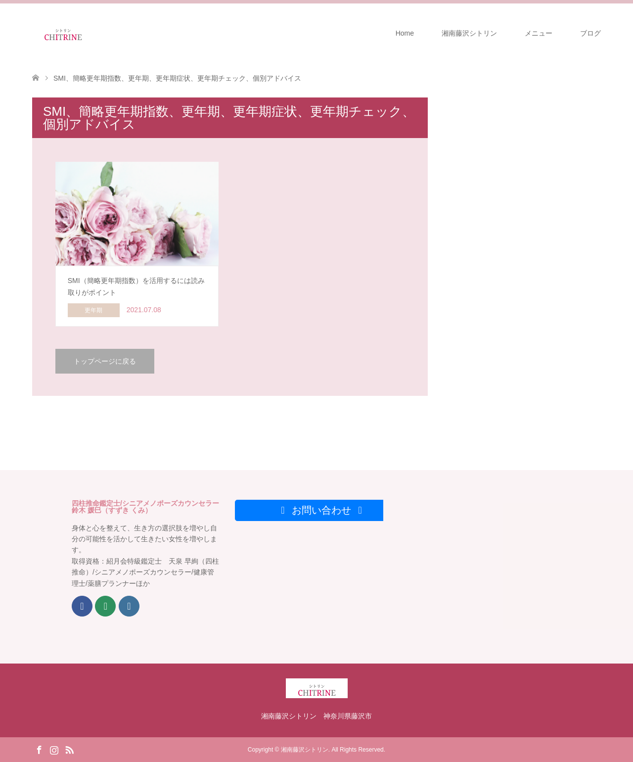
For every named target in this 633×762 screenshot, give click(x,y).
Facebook (39, 749)
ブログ (590, 33)
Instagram (54, 749)
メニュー (538, 33)
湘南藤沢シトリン (469, 33)
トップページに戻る (105, 361)
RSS (69, 749)
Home (405, 33)
